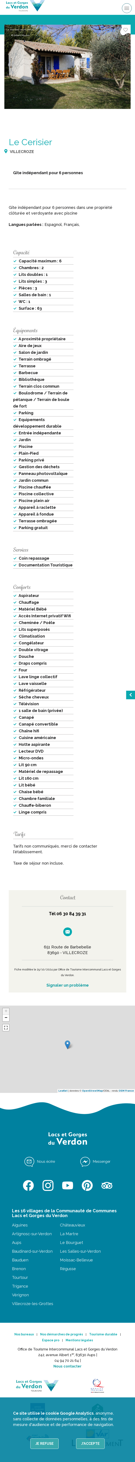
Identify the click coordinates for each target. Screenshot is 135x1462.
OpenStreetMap (92, 1090)
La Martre (69, 1234)
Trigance (20, 1286)
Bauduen (20, 1260)
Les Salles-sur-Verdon (80, 1251)
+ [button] (6, 1011)
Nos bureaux (24, 1334)
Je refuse (44, 1443)
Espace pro (50, 1340)
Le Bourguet (71, 1242)
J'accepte (90, 1443)
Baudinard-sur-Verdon (32, 1251)
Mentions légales (79, 1340)
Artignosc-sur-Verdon (32, 1234)
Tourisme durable (103, 1334)
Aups (16, 1242)
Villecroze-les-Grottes (32, 1303)
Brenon (19, 1268)
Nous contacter (67, 1366)
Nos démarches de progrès (61, 1334)
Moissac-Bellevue (76, 1260)
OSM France (126, 1090)
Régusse (68, 1268)
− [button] (6, 1018)
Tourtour (20, 1277)
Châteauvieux (72, 1225)
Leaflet (63, 1090)
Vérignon (20, 1295)
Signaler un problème (67, 985)
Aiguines (20, 1225)
